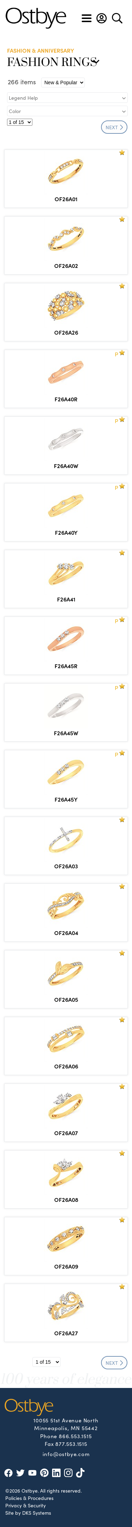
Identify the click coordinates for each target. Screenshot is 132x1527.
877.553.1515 (71, 1443)
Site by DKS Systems (28, 1512)
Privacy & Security (25, 1505)
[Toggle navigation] (86, 18)
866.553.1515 (75, 1436)
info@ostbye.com (66, 1453)
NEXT (114, 127)
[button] (101, 18)
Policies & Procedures (29, 1497)
